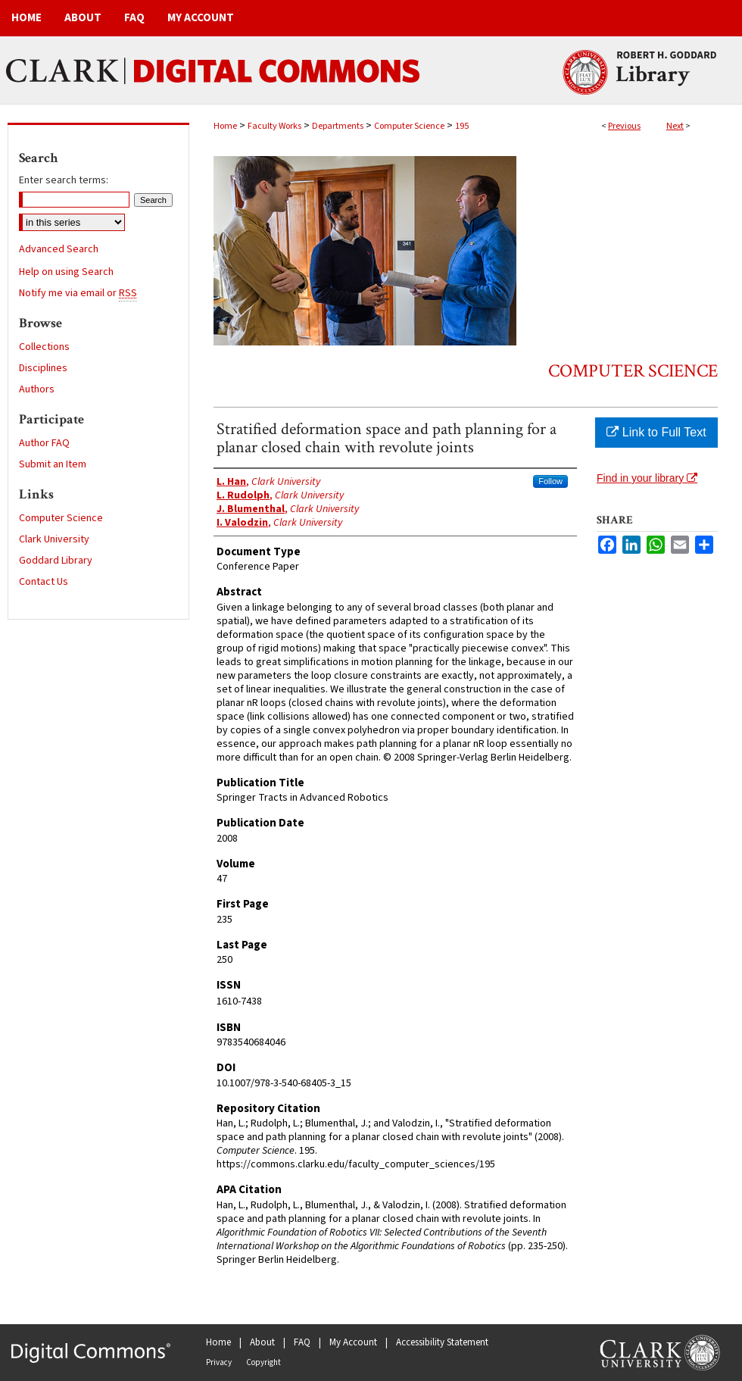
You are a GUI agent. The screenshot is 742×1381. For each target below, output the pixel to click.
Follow (550, 481)
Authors (37, 389)
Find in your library (647, 478)
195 (462, 126)
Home (225, 126)
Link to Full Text (656, 432)
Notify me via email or (78, 293)
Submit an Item (52, 464)
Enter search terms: (63, 180)
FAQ (302, 1342)
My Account (353, 1342)
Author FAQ (44, 443)
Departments (337, 126)
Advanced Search (58, 249)
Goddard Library (55, 560)
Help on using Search (66, 272)
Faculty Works (274, 126)
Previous (624, 126)
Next (675, 126)
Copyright (263, 1362)
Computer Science (409, 126)
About (262, 1342)
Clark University (54, 539)
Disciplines (43, 368)
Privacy (219, 1362)
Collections (44, 347)
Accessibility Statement (442, 1342)
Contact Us (43, 581)
